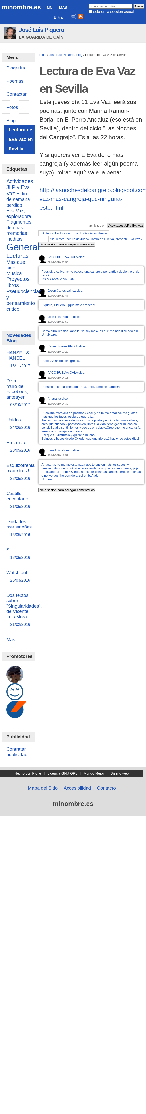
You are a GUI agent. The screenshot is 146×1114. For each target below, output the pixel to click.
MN (50, 7)
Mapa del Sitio (43, 788)
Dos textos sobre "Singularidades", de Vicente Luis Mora (24, 610)
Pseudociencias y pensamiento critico (23, 300)
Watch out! (18, 576)
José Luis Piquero (41, 29)
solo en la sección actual (113, 12)
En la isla (18, 446)
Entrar (59, 17)
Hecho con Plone (27, 773)
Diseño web (119, 773)
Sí (18, 554)
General (23, 247)
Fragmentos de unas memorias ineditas (18, 230)
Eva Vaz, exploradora (18, 213)
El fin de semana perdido (18, 199)
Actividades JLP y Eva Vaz (125, 225)
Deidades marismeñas (19, 528)
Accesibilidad (77, 788)
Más (63, 7)
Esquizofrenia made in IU (20, 472)
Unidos (18, 424)
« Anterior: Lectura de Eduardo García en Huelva (73, 233)
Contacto (106, 788)
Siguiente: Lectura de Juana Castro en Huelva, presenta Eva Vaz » (96, 239)
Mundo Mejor (94, 773)
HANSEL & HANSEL (18, 359)
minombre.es (21, 7)
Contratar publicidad (16, 751)
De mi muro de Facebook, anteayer (18, 393)
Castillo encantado (18, 500)
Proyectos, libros (18, 282)
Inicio (42, 55)
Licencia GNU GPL (62, 773)
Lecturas (17, 256)
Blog (79, 55)
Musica (14, 273)
